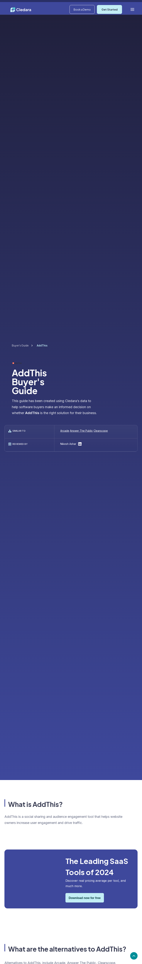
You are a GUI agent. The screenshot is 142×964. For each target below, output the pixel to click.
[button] (113, 5)
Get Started (110, 17)
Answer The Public (81, 430)
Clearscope (101, 430)
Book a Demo (82, 17)
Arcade (64, 430)
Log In (131, 4)
